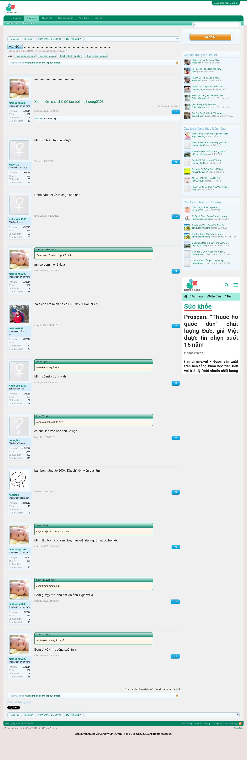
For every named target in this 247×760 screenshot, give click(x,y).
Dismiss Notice (176, 47)
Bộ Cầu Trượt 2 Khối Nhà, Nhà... (207, 234)
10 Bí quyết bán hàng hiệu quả (114, 52)
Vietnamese (27, 741)
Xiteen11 (14, 182)
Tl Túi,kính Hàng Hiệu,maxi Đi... (207, 69)
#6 (176, 400)
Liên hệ (98, 18)
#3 (176, 234)
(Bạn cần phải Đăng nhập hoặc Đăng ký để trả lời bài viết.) (152, 706)
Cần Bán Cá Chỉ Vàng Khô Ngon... (208, 252)
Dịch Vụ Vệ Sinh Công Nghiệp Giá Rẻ (210, 134)
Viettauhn (196, 63)
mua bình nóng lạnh (25, 73)
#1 (176, 129)
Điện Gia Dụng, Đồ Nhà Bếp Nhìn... (209, 95)
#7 (176, 455)
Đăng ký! (210, 37)
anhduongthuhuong (201, 228)
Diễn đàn (31, 18)
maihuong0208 (49, 68)
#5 (176, 343)
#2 (176, 179)
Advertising (84, 18)
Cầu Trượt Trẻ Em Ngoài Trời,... (207, 207)
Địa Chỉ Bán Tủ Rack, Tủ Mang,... (208, 113)
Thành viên (47, 18)
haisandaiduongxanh (202, 219)
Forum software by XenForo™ (31, 745)
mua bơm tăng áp (47, 73)
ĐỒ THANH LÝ (30, 68)
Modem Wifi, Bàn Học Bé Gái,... (207, 178)
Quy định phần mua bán (133, 48)
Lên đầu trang (230, 741)
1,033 (27, 360)
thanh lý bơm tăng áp (96, 73)
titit (193, 71)
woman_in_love (199, 89)
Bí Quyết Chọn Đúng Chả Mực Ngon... (210, 216)
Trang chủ (16, 18)
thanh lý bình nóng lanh (70, 73)
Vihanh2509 (197, 210)
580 (28, 193)
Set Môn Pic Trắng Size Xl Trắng (207, 169)
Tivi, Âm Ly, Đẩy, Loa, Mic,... (205, 104)
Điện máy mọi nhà (200, 98)
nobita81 (40, 136)
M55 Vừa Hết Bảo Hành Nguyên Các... (210, 142)
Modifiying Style (12, 741)
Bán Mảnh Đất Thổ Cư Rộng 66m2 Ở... (210, 151)
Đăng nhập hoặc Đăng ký (226, 3)
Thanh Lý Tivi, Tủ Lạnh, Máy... (206, 60)
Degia (195, 189)
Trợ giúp (207, 741)
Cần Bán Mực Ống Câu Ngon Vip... (208, 260)
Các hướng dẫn (65, 18)
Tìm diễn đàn (13, 23)
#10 (175, 619)
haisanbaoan (198, 254)
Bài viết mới (28, 23)
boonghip (14, 457)
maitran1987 (16, 345)
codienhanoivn (199, 116)
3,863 (27, 469)
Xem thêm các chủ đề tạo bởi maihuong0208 (69, 119)
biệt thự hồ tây (199, 154)
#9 (176, 564)
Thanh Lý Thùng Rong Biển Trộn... (208, 86)
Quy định (238, 745)
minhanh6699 (198, 145)
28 (29, 200)
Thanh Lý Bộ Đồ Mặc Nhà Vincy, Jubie (210, 187)
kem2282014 (198, 181)
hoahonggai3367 (200, 172)
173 (28, 476)
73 (29, 524)
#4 (176, 288)
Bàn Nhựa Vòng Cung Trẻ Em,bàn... (209, 225)
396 (28, 248)
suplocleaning (198, 136)
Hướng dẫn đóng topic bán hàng (61, 52)
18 (29, 138)
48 (29, 366)
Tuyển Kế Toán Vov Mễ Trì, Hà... (207, 160)
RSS (240, 741)
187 (28, 132)
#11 (175, 673)
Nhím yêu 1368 (17, 236)
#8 (176, 509)
